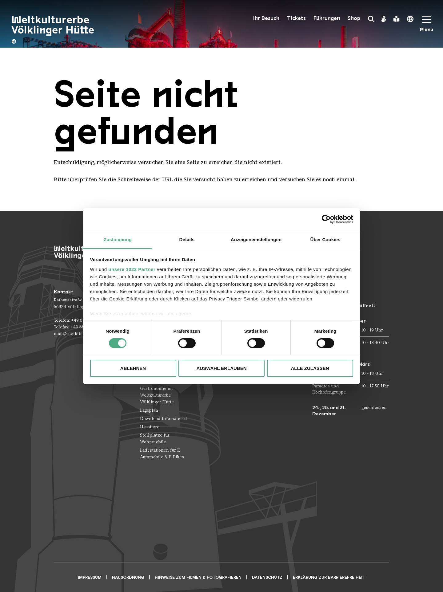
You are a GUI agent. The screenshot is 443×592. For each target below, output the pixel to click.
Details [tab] (187, 239)
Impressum (90, 577)
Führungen (326, 18)
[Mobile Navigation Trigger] (426, 26)
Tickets (296, 18)
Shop (354, 18)
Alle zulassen (310, 368)
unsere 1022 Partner (131, 269)
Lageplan (149, 410)
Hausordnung (128, 577)
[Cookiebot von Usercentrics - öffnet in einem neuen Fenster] (326, 219)
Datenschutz (267, 577)
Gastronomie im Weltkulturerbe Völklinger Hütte (157, 395)
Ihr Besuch (266, 18)
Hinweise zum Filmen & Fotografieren (198, 577)
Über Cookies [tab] (325, 239)
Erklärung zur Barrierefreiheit (329, 577)
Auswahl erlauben (221, 368)
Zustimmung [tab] (118, 239)
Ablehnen (133, 368)
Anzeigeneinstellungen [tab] (256, 239)
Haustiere (149, 427)
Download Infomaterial (163, 418)
